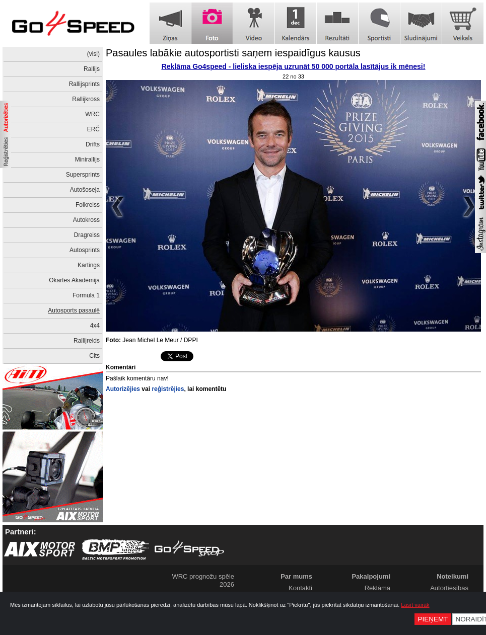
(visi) (93, 53)
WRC (92, 114)
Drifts (93, 144)
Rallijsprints (84, 84)
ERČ (93, 129)
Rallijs (92, 68)
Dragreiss (87, 235)
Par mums (296, 576)
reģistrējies (168, 388)
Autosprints (85, 250)
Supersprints (83, 174)
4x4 (95, 325)
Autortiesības (449, 588)
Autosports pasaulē (74, 310)
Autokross (86, 219)
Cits (94, 355)
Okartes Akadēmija (74, 280)
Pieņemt (433, 619)
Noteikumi (452, 576)
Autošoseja (85, 189)
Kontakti (300, 588)
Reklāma (377, 588)
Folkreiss (88, 204)
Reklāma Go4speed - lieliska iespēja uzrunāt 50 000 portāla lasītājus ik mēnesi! (294, 66)
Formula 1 (86, 295)
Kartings (89, 265)
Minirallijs (87, 159)
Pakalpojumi (371, 576)
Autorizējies (123, 388)
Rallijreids (87, 340)
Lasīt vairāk (415, 605)
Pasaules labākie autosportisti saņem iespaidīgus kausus (233, 52)
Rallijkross (86, 99)
